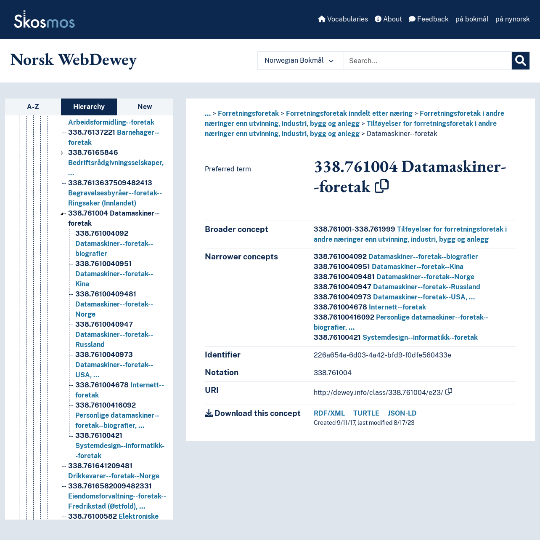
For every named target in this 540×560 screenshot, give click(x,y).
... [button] (208, 113)
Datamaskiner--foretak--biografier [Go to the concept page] (114, 244)
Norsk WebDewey (73, 59)
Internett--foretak (370, 307)
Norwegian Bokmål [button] (299, 60)
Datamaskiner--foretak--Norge (394, 277)
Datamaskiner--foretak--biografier (396, 257)
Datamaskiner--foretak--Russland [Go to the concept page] (114, 335)
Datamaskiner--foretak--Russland (397, 287)
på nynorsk (512, 19)
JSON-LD (402, 413)
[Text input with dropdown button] (428, 60)
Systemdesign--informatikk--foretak (396, 337)
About (388, 19)
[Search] (520, 60)
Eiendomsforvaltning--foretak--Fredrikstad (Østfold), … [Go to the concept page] (117, 497)
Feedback (429, 19)
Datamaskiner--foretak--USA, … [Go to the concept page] (114, 366)
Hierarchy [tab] (89, 107)
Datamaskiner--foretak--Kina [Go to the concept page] (114, 275)
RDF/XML (329, 413)
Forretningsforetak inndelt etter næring (349, 113)
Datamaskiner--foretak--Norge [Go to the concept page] (114, 305)
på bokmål (472, 19)
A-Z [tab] (33, 107)
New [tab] (145, 107)
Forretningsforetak (248, 113)
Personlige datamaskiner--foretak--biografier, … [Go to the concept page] (117, 416)
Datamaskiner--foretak (402, 134)
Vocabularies (343, 19)
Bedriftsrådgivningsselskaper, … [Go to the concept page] (116, 163)
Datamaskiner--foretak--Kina (388, 267)
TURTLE (366, 413)
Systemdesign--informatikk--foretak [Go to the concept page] (119, 446)
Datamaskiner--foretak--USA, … (394, 297)
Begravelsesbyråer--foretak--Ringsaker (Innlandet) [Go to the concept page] (115, 194)
